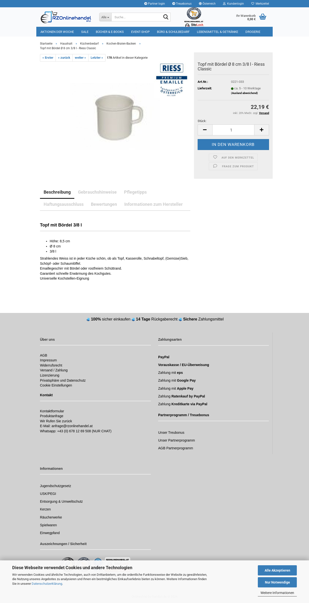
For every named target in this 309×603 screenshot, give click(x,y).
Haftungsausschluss (64, 204)
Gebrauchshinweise (97, 192)
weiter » (80, 57)
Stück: (202, 121)
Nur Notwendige (277, 582)
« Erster (47, 57)
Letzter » (97, 57)
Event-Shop (140, 32)
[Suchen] (166, 17)
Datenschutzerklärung (47, 583)
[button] (207, 3)
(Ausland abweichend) (244, 93)
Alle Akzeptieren (277, 570)
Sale (84, 32)
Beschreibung (57, 192)
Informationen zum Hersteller (153, 204)
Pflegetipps (135, 192)
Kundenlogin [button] (233, 3)
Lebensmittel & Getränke (217, 32)
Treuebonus (182, 3)
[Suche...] (105, 17)
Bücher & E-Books (110, 32)
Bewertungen (104, 204)
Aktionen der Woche (57, 32)
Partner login (154, 3)
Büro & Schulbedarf (173, 32)
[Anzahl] (233, 129)
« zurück (64, 57)
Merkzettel (260, 3)
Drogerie (252, 32)
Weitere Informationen (277, 593)
